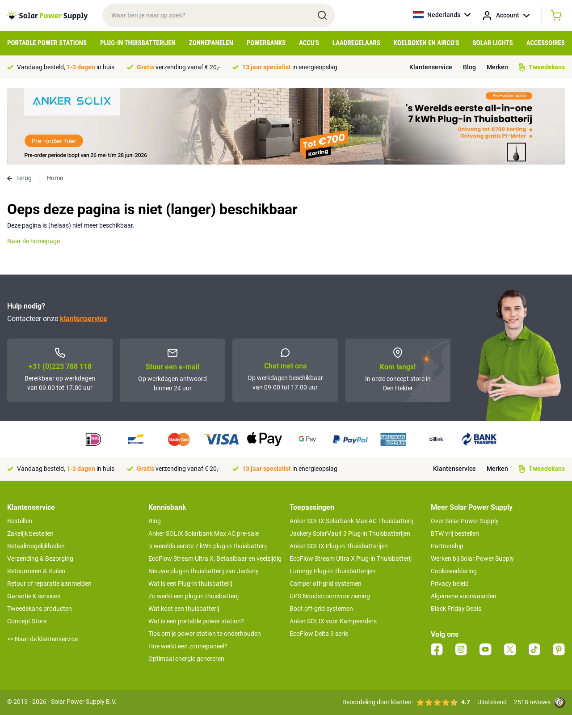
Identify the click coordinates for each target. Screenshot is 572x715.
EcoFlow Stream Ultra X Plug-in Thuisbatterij (351, 558)
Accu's (309, 43)
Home (54, 178)
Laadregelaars (356, 43)
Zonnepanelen (211, 43)
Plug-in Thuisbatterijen (138, 43)
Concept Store (26, 621)
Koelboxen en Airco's (426, 43)
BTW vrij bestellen (455, 533)
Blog (469, 67)
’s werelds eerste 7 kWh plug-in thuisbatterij (207, 546)
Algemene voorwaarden (463, 596)
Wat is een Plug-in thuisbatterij (190, 583)
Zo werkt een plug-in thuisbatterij (193, 596)
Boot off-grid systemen (321, 608)
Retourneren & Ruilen (36, 571)
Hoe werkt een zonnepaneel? (187, 646)
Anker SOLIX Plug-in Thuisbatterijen (339, 546)
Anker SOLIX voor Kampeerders (333, 621)
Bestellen (19, 521)
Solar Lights (493, 43)
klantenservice (83, 318)
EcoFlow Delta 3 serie (319, 633)
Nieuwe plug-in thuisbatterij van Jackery (203, 571)
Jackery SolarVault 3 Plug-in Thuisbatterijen (350, 533)
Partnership (447, 546)
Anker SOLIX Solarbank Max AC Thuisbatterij (351, 521)
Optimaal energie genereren (186, 658)
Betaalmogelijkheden (36, 546)
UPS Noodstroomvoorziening (330, 596)
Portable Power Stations (47, 43)
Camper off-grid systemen (326, 583)
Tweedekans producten (39, 608)
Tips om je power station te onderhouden (204, 633)
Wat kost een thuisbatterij (183, 608)
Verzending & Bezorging (40, 558)
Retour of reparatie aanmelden (49, 583)
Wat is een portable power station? (196, 621)
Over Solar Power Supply (465, 521)
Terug (19, 178)
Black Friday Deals (456, 608)
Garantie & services (33, 596)
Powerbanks (266, 43)
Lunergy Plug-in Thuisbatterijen (333, 571)
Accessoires (545, 43)
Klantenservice (430, 67)
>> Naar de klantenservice (42, 639)
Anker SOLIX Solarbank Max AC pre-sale (203, 533)
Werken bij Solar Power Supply (472, 558)
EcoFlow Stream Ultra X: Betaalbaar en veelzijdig (215, 558)
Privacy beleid (450, 583)
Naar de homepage (33, 241)
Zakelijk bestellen (30, 533)
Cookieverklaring (454, 571)
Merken (497, 67)
